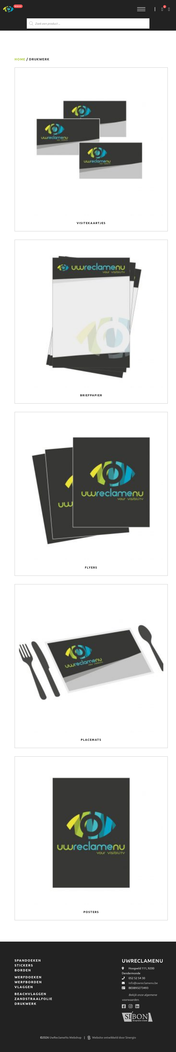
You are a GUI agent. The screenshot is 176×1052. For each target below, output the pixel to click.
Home (20, 59)
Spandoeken (28, 960)
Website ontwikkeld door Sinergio (111, 1037)
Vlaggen (24, 987)
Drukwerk (26, 1004)
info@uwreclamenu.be (143, 983)
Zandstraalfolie (34, 999)
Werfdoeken (28, 977)
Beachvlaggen (30, 994)
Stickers (24, 965)
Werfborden (28, 982)
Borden (23, 970)
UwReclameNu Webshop (65, 1037)
